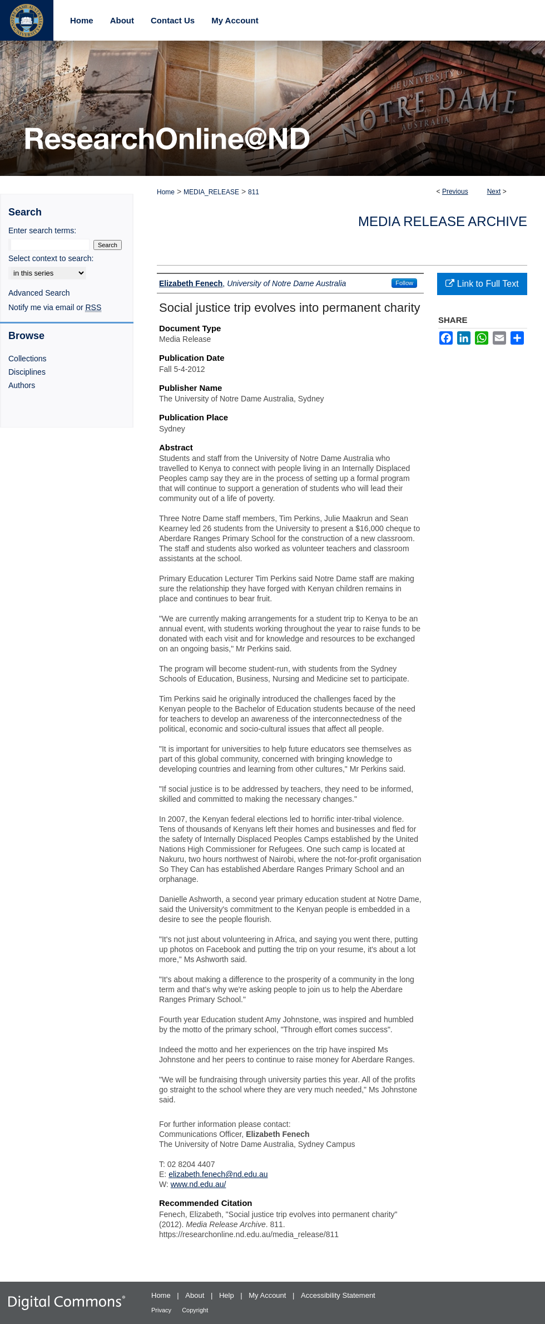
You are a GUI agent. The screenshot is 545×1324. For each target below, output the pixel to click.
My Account (268, 1295)
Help (227, 1295)
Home (166, 192)
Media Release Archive (442, 221)
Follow (404, 282)
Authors (21, 385)
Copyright (195, 1310)
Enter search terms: (42, 230)
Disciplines (27, 371)
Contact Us (173, 20)
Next (494, 191)
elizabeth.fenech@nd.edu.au (218, 1174)
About (195, 1295)
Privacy (162, 1310)
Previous (455, 191)
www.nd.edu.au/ (198, 1184)
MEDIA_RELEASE (211, 192)
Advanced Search (39, 292)
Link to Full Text (481, 283)
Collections (27, 358)
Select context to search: (50, 258)
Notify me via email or (54, 307)
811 (253, 192)
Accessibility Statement (338, 1295)
